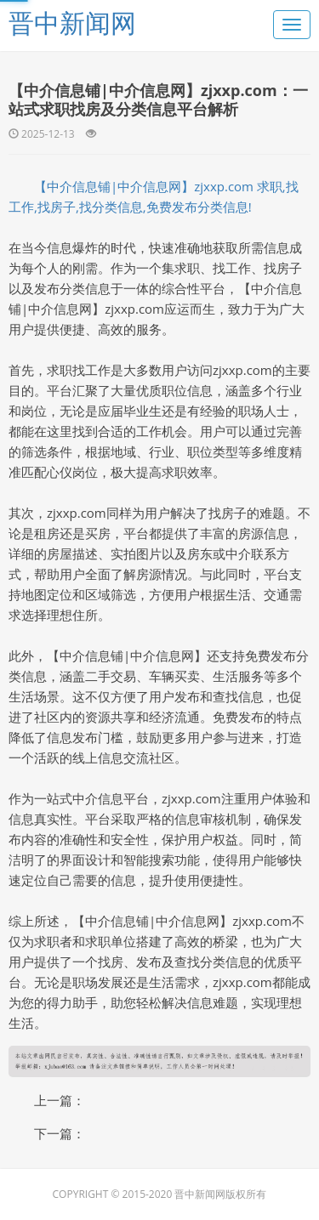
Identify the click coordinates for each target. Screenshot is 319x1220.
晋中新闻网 (72, 22)
